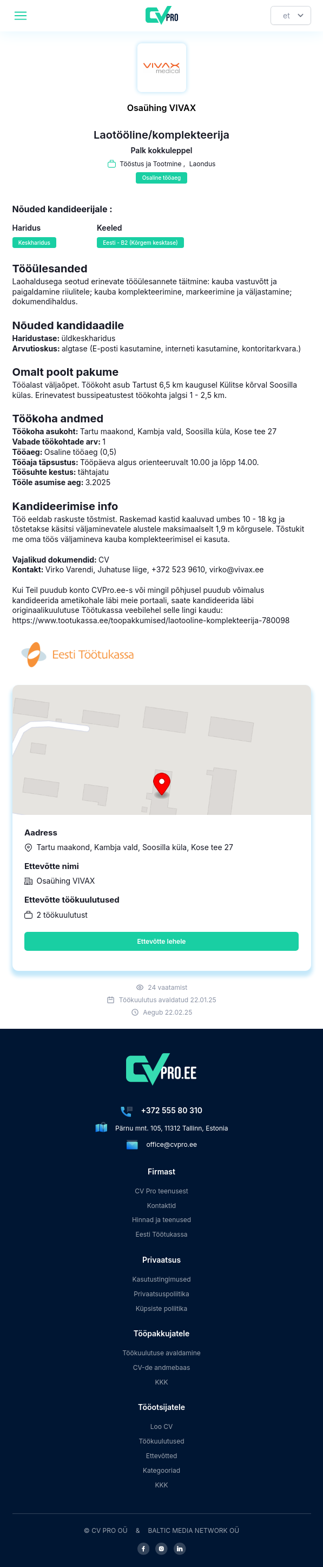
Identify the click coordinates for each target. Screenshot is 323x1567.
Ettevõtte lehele (161, 941)
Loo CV (161, 1426)
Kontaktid (161, 1206)
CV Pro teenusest (161, 1191)
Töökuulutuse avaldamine (161, 1353)
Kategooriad (161, 1470)
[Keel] (291, 15)
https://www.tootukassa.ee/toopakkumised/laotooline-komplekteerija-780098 (151, 620)
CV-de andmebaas (161, 1367)
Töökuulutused (161, 1441)
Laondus (202, 164)
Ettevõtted (161, 1456)
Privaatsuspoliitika (161, 1294)
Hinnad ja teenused (161, 1220)
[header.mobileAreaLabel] (20, 16)
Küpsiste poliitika (161, 1308)
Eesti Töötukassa (161, 1234)
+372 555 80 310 (171, 1110)
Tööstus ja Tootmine (150, 164)
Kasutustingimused (161, 1279)
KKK (161, 1382)
